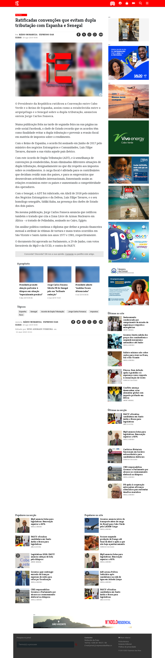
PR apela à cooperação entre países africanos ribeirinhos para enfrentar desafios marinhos (135, 488)
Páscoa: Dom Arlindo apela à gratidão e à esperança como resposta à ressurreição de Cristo (135, 374)
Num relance (124, 638)
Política (19, 15)
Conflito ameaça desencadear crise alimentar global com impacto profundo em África (133, 392)
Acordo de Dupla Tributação (52, 311)
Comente (69, 254)
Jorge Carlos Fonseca (77, 311)
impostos (94, 311)
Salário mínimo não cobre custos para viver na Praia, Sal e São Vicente (135, 355)
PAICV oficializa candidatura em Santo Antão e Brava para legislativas (133, 418)
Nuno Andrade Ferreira (40, 329)
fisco (21, 315)
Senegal (33, 311)
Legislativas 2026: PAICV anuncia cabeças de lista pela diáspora (43, 557)
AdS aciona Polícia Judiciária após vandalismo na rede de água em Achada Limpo (111, 575)
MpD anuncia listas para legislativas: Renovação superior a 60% (134, 434)
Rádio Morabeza (28, 34)
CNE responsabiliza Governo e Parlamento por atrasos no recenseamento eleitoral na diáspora (135, 471)
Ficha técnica (123, 642)
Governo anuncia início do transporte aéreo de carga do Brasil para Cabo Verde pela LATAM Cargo (112, 523)
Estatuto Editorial (125, 644)
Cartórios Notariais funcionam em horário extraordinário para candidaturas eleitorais (134, 453)
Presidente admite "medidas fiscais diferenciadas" (83, 288)
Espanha (22, 311)
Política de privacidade (127, 647)
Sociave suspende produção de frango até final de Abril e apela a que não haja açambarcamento (112, 540)
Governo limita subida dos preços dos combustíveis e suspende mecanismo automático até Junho (135, 338)
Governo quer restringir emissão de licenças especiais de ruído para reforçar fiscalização (42, 575)
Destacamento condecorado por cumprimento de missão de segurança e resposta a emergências (135, 322)
